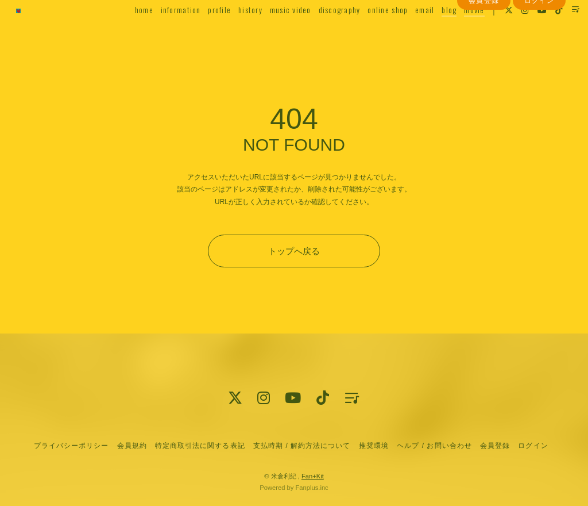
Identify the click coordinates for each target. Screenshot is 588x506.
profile (203, 32)
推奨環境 (374, 446)
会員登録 (483, 53)
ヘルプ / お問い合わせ (434, 446)
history (235, 32)
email (409, 32)
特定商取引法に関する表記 (200, 446)
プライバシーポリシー (71, 446)
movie (458, 32)
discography (324, 32)
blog (433, 32)
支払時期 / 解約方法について (302, 446)
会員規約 (132, 446)
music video (275, 32)
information (165, 32)
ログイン (539, 53)
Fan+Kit (312, 476)
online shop (372, 32)
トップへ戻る (294, 251)
